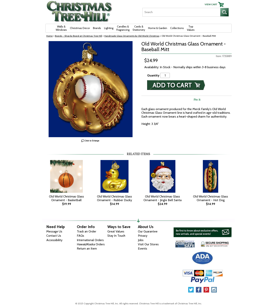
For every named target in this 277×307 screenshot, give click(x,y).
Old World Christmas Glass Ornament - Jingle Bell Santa (162, 198)
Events (142, 248)
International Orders (90, 240)
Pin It (197, 99)
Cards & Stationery (139, 28)
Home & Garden (157, 28)
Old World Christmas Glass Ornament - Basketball (66, 198)
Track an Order (86, 231)
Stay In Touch (116, 235)
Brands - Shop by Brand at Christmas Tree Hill (78, 35)
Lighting (108, 28)
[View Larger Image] (90, 89)
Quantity (153, 75)
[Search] (181, 12)
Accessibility (54, 240)
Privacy (142, 235)
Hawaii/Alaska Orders (91, 244)
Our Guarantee (148, 231)
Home (49, 35)
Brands (97, 28)
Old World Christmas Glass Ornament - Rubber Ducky (114, 198)
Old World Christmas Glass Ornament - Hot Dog (210, 198)
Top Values (191, 28)
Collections (177, 28)
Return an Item (87, 248)
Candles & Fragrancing (122, 28)
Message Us (54, 231)
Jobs (140, 240)
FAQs (80, 235)
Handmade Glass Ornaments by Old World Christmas (131, 35)
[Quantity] (165, 75)
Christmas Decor (80, 28)
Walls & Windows (61, 28)
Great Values (115, 231)
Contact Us (53, 235)
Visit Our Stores (148, 244)
